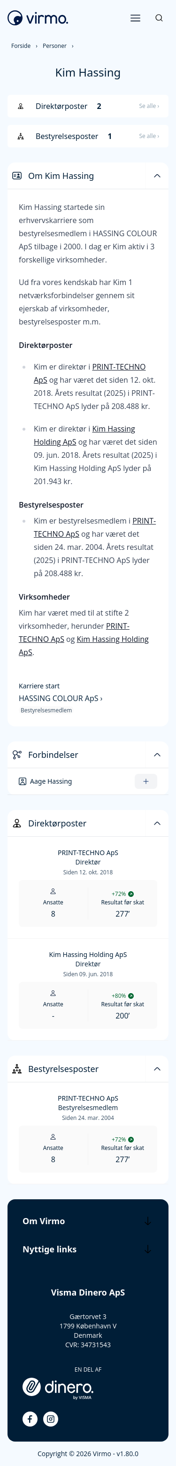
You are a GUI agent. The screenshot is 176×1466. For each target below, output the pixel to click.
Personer (55, 46)
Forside (21, 46)
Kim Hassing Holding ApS (88, 954)
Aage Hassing (51, 781)
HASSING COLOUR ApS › (60, 698)
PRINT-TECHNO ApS (88, 852)
